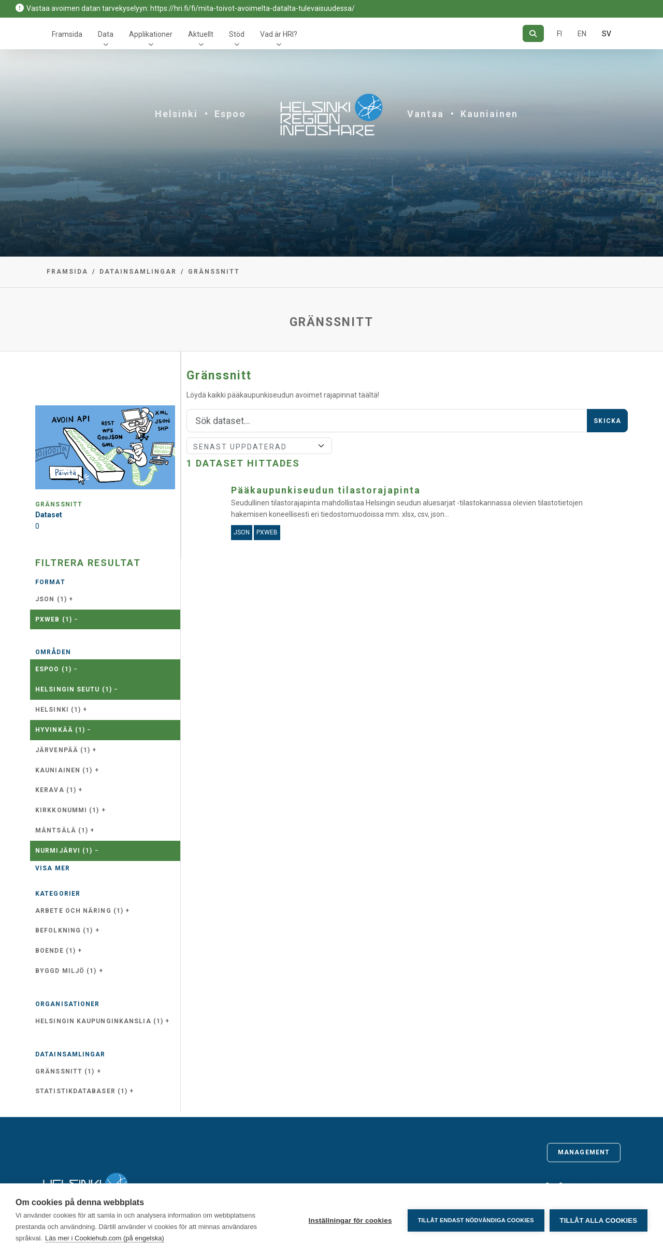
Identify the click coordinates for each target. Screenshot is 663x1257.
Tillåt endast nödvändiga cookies (475, 1220)
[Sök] (533, 33)
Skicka (607, 421)
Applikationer (150, 34)
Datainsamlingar (138, 271)
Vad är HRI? (278, 34)
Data (105, 34)
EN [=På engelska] (582, 34)
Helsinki (176, 113)
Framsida (67, 34)
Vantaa (425, 113)
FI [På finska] (559, 34)
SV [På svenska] (606, 34)
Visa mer (52, 868)
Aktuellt (200, 34)
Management (584, 1152)
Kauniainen (489, 113)
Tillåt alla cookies (598, 1220)
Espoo (230, 113)
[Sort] (259, 445)
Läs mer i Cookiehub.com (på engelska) (104, 1238)
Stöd (236, 34)
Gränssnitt (214, 271)
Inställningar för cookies (350, 1220)
